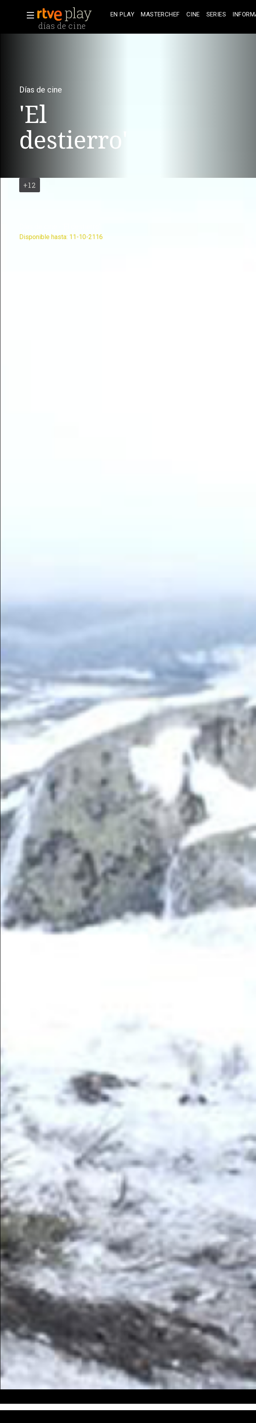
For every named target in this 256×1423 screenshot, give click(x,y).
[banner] (72, 14)
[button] (28, 15)
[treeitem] (122, 14)
